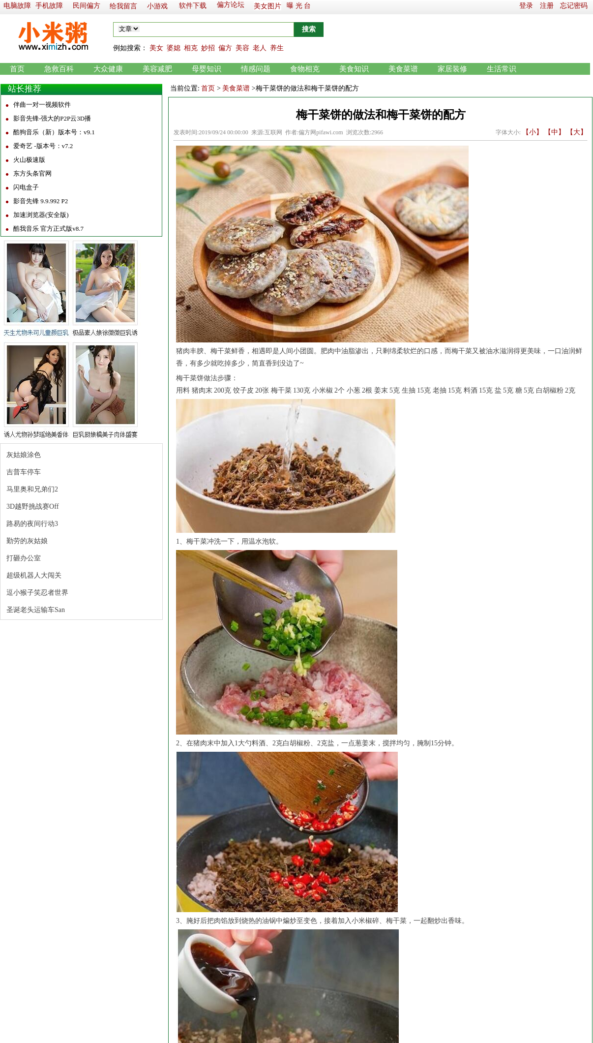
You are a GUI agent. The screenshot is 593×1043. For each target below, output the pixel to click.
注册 (547, 5)
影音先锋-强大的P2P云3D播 (52, 118)
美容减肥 (157, 69)
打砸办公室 (23, 558)
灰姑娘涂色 (23, 455)
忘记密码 (574, 5)
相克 (191, 48)
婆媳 (173, 48)
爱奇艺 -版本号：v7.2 (43, 146)
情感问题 (255, 69)
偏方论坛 (230, 4)
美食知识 (354, 69)
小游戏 (157, 6)
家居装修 (452, 69)
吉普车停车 (23, 472)
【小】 (532, 132)
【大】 (576, 132)
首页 (17, 69)
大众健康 (108, 69)
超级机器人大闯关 (33, 575)
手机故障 (49, 5)
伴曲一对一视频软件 (42, 104)
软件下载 (193, 5)
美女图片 (267, 6)
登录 (526, 5)
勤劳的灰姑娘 (27, 541)
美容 (242, 48)
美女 (156, 48)
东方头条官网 (32, 173)
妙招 (208, 48)
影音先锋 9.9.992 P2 (40, 201)
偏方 (225, 48)
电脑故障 (17, 5)
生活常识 (501, 69)
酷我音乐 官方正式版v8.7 (48, 228)
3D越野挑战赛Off (32, 506)
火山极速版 (29, 159)
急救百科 (59, 69)
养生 (277, 48)
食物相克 (305, 69)
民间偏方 (86, 5)
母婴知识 (206, 69)
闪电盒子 (26, 187)
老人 (260, 48)
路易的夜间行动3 (32, 523)
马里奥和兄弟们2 (32, 489)
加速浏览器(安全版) (41, 214)
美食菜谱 (403, 69)
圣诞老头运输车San (35, 610)
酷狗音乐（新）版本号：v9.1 (54, 132)
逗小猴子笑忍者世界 (37, 592)
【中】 (554, 132)
